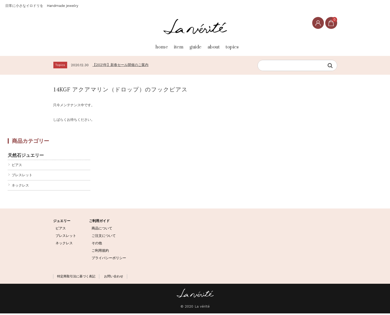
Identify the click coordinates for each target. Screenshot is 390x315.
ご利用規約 (100, 252)
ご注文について (104, 237)
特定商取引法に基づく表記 (76, 278)
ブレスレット (22, 177)
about (222, 45)
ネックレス (20, 187)
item (164, 45)
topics (253, 45)
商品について (102, 230)
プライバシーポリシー (109, 259)
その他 (97, 245)
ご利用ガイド (99, 222)
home (136, 45)
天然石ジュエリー (26, 157)
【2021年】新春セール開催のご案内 (120, 66)
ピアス (17, 166)
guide (193, 45)
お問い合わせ (113, 278)
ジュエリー (61, 222)
